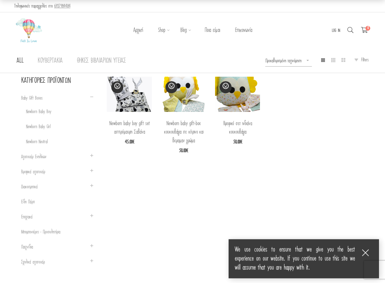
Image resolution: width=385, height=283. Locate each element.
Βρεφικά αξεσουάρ (33, 172)
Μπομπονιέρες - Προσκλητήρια (40, 232)
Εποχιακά (26, 217)
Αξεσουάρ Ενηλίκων (33, 157)
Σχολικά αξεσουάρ (33, 262)
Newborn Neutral (37, 142)
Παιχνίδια (27, 247)
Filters (364, 60)
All (20, 60)
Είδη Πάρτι (28, 202)
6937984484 (62, 6)
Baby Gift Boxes (31, 98)
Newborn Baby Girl (38, 127)
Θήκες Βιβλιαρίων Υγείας (101, 60)
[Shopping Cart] (364, 30)
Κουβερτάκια (50, 60)
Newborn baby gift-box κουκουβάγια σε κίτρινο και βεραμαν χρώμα (183, 132)
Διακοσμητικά (29, 187)
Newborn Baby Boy (38, 112)
